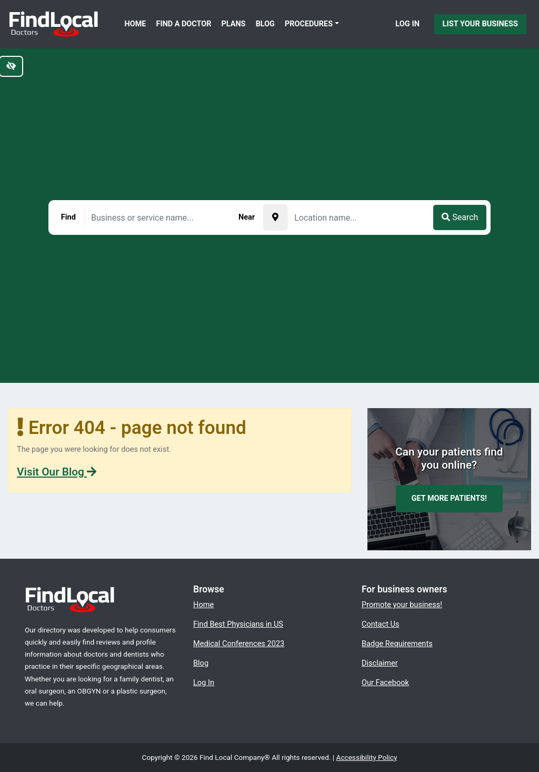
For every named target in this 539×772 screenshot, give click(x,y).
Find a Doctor (184, 23)
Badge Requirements (397, 643)
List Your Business (480, 23)
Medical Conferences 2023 (238, 643)
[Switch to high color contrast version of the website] (11, 66)
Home (135, 23)
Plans (234, 23)
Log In (407, 23)
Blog (265, 23)
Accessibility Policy (366, 757)
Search (460, 217)
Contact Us (381, 624)
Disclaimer (380, 663)
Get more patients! (449, 498)
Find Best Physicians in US (238, 624)
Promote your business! (402, 604)
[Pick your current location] (275, 217)
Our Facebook (385, 682)
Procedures (309, 23)
